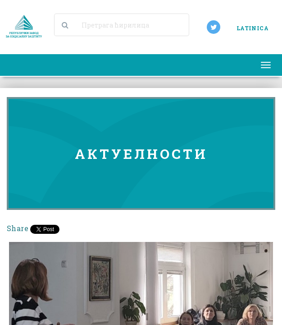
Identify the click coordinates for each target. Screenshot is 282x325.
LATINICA (252, 28)
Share (17, 228)
